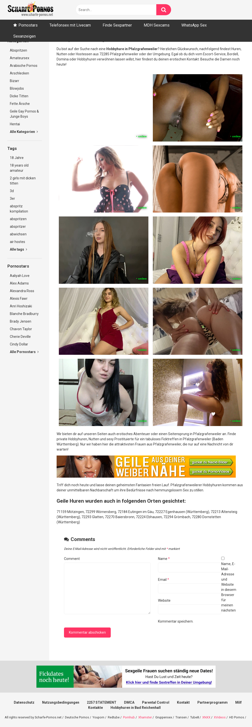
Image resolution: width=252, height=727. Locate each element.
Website (164, 600)
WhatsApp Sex (194, 25)
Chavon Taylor (21, 329)
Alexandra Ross (22, 291)
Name (164, 559)
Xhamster (145, 717)
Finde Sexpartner (117, 25)
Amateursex (19, 58)
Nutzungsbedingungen (60, 702)
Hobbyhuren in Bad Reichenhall (135, 708)
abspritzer (18, 226)
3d (12, 191)
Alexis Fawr (19, 298)
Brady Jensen (20, 321)
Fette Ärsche (20, 104)
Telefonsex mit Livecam (70, 25)
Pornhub (129, 717)
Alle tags (18, 249)
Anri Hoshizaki (21, 306)
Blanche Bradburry (24, 314)
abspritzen (18, 219)
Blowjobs (17, 88)
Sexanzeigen (24, 36)
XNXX (206, 717)
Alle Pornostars (24, 352)
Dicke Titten (19, 96)
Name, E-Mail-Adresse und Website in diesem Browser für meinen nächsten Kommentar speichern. (197, 592)
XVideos (220, 717)
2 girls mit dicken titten (23, 180)
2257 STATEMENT (101, 702)
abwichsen (18, 234)
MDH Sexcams (157, 25)
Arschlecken (19, 73)
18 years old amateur (19, 167)
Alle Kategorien (24, 132)
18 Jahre (17, 158)
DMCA (129, 702)
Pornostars (28, 25)
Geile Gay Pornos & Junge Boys (24, 113)
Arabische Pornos (23, 66)
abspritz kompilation (19, 208)
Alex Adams (19, 283)
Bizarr (14, 81)
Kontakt (183, 702)
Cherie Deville (20, 337)
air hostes (17, 242)
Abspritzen (18, 50)
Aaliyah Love (20, 276)
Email (163, 580)
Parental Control (155, 702)
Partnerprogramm (212, 702)
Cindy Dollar (19, 344)
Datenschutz (24, 702)
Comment (72, 559)
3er (12, 198)
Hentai (15, 124)
